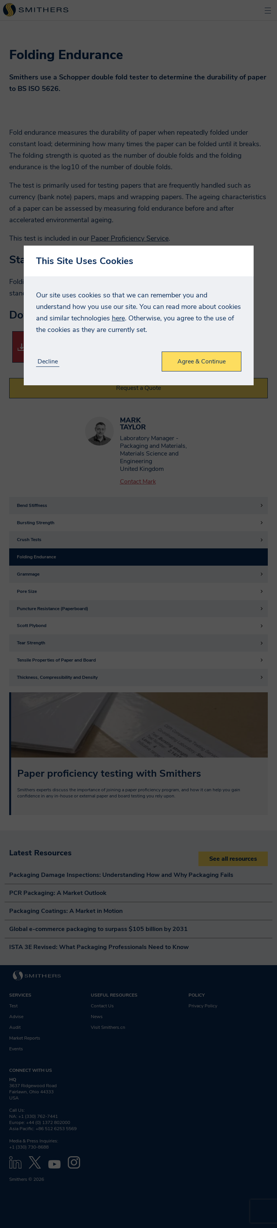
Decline (48, 362)
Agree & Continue (201, 361)
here (118, 318)
